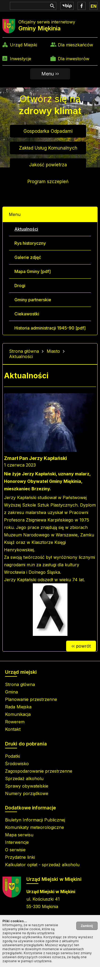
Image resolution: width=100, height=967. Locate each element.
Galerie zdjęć (27, 257)
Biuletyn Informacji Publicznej (35, 819)
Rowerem (15, 721)
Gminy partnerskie (32, 299)
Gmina (11, 692)
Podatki (12, 756)
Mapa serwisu (19, 834)
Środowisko (17, 763)
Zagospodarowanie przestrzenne (38, 771)
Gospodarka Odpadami (48, 131)
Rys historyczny (30, 243)
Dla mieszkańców (75, 44)
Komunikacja (18, 714)
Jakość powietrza (48, 164)
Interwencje (17, 842)
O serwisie (15, 849)
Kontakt (13, 729)
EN (94, 6)
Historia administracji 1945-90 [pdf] (50, 328)
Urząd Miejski (23, 44)
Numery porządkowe (26, 793)
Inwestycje (20, 58)
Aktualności (26, 229)
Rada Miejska (18, 706)
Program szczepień (48, 181)
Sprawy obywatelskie (26, 786)
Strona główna (24, 351)
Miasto (53, 351)
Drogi (19, 285)
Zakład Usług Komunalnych (48, 148)
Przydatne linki (20, 857)
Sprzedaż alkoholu (24, 778)
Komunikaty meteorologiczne (34, 827)
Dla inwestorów (73, 58)
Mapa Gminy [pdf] (32, 271)
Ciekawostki (26, 313)
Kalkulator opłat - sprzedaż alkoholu (42, 864)
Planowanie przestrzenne (31, 699)
